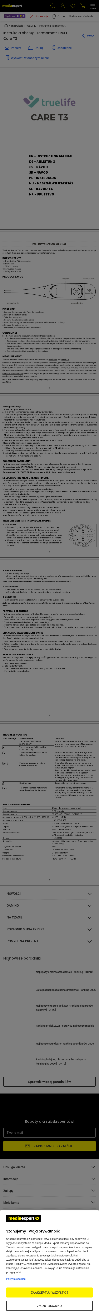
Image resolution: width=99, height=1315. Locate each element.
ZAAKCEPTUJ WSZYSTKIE (49, 1292)
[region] (49, 1262)
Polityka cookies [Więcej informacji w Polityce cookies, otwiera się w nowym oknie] (16, 1279)
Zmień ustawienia (49, 1306)
